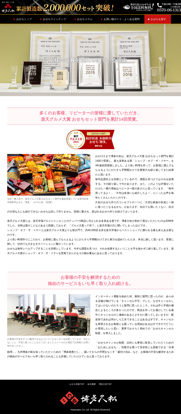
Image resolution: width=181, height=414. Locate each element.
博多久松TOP (106, 384)
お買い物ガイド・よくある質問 (122, 19)
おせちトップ (24, 19)
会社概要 (91, 384)
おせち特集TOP (76, 384)
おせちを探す (158, 19)
